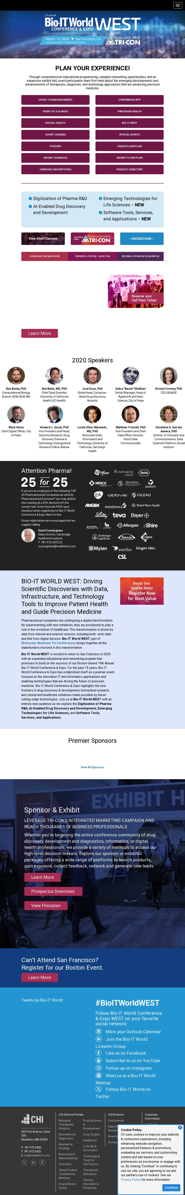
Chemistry (65, 1164)
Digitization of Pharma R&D (60, 198)
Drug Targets (91, 1134)
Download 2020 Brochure (45, 256)
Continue (171, 1187)
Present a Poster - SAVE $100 (92, 256)
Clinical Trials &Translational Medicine (68, 1174)
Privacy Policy (131, 1180)
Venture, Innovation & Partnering (91, 1183)
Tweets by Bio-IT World (41, 1000)
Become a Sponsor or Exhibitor (140, 256)
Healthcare (90, 1140)
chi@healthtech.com (37, 1155)
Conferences (116, 1120)
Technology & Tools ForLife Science (91, 1160)
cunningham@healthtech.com (57, 546)
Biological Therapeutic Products (66, 1124)
